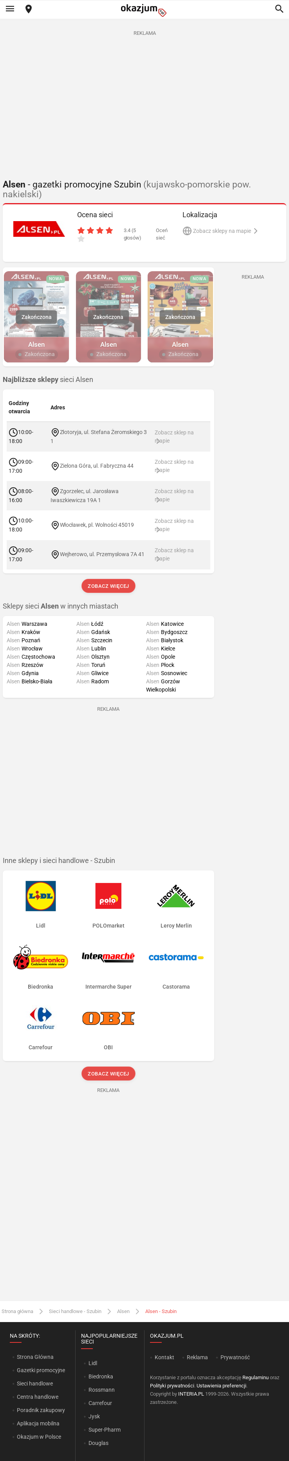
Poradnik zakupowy (41, 1410)
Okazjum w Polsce (39, 1437)
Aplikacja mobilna (38, 1423)
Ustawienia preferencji (221, 1386)
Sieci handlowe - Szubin (75, 1311)
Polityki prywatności (172, 1386)
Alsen (123, 1311)
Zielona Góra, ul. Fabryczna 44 (97, 466)
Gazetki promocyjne (41, 1370)
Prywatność (235, 1357)
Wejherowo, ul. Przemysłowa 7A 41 (102, 554)
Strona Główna (35, 1357)
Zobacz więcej (108, 586)
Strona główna (17, 1311)
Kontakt (164, 1357)
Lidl (93, 1363)
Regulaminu (255, 1377)
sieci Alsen (48, 380)
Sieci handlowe (35, 1383)
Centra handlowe (37, 1397)
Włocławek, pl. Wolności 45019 (97, 525)
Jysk (94, 1416)
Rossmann (102, 1390)
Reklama (197, 1357)
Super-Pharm (105, 1430)
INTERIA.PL (191, 1394)
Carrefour (100, 1403)
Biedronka (101, 1376)
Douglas (98, 1443)
